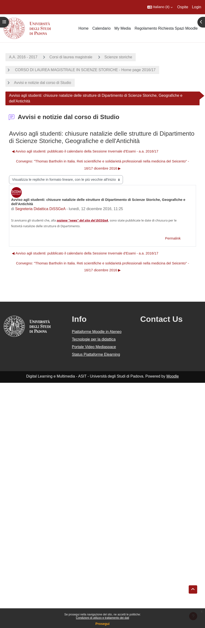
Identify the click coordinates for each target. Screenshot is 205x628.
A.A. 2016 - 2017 (23, 57)
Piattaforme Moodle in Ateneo (97, 332)
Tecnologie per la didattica (94, 339)
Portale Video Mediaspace (94, 347)
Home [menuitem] (84, 28)
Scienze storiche (118, 57)
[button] (159, 7)
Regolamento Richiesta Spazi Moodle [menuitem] (166, 28)
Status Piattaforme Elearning (96, 354)
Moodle (172, 376)
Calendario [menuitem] (101, 28)
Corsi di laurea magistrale (70, 57)
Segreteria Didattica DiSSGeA (40, 209)
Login (196, 7)
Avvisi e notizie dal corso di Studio (42, 83)
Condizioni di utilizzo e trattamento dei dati (102, 617)
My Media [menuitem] (122, 28)
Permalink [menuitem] (173, 238)
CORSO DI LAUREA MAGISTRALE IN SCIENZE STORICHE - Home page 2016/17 (85, 70)
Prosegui (103, 624)
